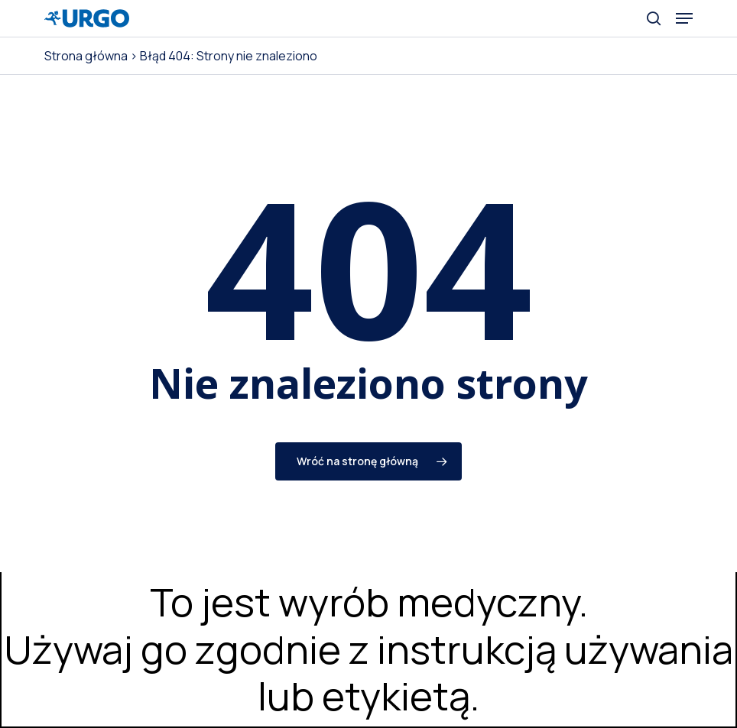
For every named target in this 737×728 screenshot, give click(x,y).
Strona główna (86, 55)
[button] (684, 18)
